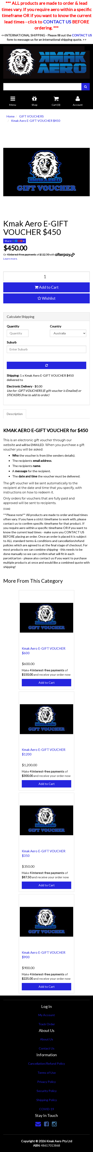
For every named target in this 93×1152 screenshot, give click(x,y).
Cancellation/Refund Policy (46, 1063)
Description (15, 414)
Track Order (46, 1024)
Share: (15, 240)
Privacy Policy (46, 1082)
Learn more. (10, 258)
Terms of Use (46, 1072)
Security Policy (47, 1091)
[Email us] (38, 1123)
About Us (46, 1039)
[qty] (46, 276)
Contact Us (46, 1048)
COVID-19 (46, 1109)
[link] (46, 1123)
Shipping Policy (46, 1100)
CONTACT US (57, 21)
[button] (46, 298)
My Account (46, 1015)
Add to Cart (47, 287)
